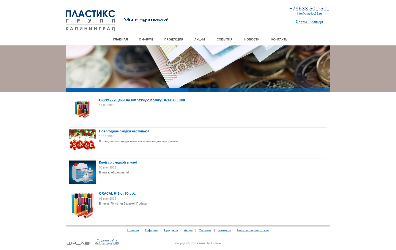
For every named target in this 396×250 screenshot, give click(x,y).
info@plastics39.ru (309, 13)
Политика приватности (253, 230)
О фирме (146, 39)
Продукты (171, 230)
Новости (252, 39)
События (224, 39)
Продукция (173, 39)
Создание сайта (107, 240)
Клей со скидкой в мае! (118, 162)
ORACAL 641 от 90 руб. (117, 193)
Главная (120, 39)
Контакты (279, 39)
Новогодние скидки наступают (124, 131)
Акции (199, 39)
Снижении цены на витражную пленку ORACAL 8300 (142, 100)
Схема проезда (309, 21)
